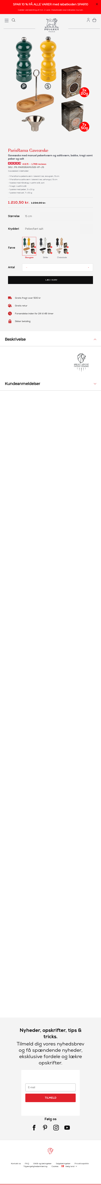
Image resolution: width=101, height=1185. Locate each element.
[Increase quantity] (88, 267)
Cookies (54, 1166)
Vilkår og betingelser (42, 1163)
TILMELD (50, 1097)
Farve (11, 248)
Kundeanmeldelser (22, 383)
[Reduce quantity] (26, 267)
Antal (11, 267)
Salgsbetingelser (63, 1163)
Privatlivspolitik (82, 1163)
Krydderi (12, 229)
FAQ (27, 1163)
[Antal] (57, 267)
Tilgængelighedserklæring (35, 1166)
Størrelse (12, 216)
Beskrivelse (15, 339)
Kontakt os (16, 1163)
